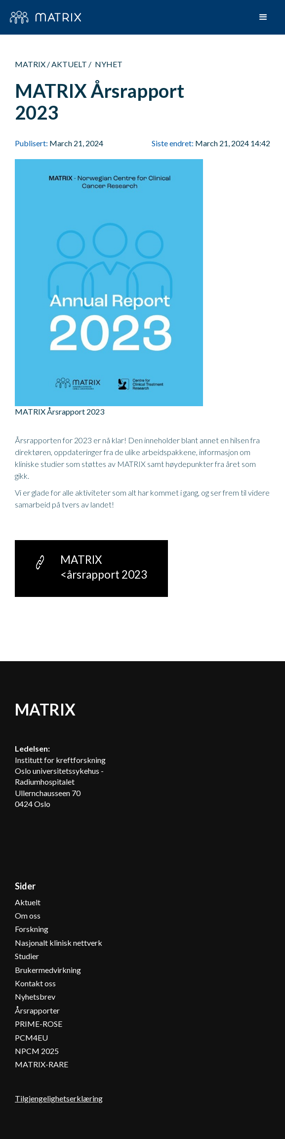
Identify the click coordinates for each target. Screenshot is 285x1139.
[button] (263, 17)
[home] (45, 17)
